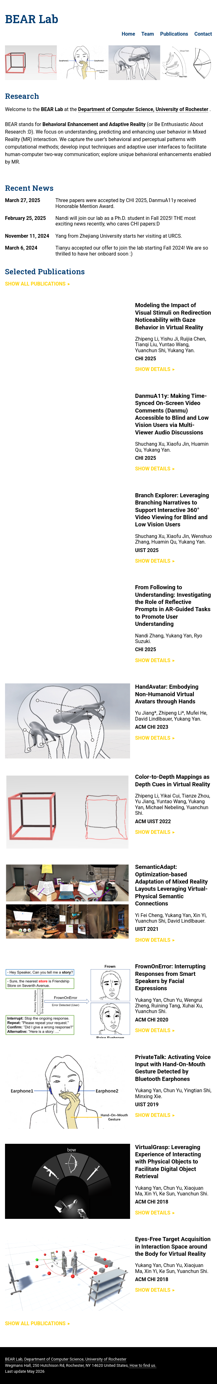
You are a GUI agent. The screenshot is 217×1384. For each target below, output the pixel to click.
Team (147, 34)
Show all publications (35, 284)
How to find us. (142, 1365)
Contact (203, 34)
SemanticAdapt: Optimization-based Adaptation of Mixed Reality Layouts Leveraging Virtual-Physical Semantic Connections (171, 885)
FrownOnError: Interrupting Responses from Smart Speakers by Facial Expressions (170, 977)
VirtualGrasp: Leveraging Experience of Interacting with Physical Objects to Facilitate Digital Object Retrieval (168, 1162)
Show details (152, 369)
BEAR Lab (31, 19)
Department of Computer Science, (116, 109)
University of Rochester (182, 109)
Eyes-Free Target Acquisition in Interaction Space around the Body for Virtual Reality (173, 1246)
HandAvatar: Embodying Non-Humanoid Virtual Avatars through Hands (167, 694)
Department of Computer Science (53, 1359)
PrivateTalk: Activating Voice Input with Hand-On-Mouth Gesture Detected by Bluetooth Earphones (173, 1068)
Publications (174, 34)
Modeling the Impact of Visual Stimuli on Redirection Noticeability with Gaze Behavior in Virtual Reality (173, 316)
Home (128, 34)
